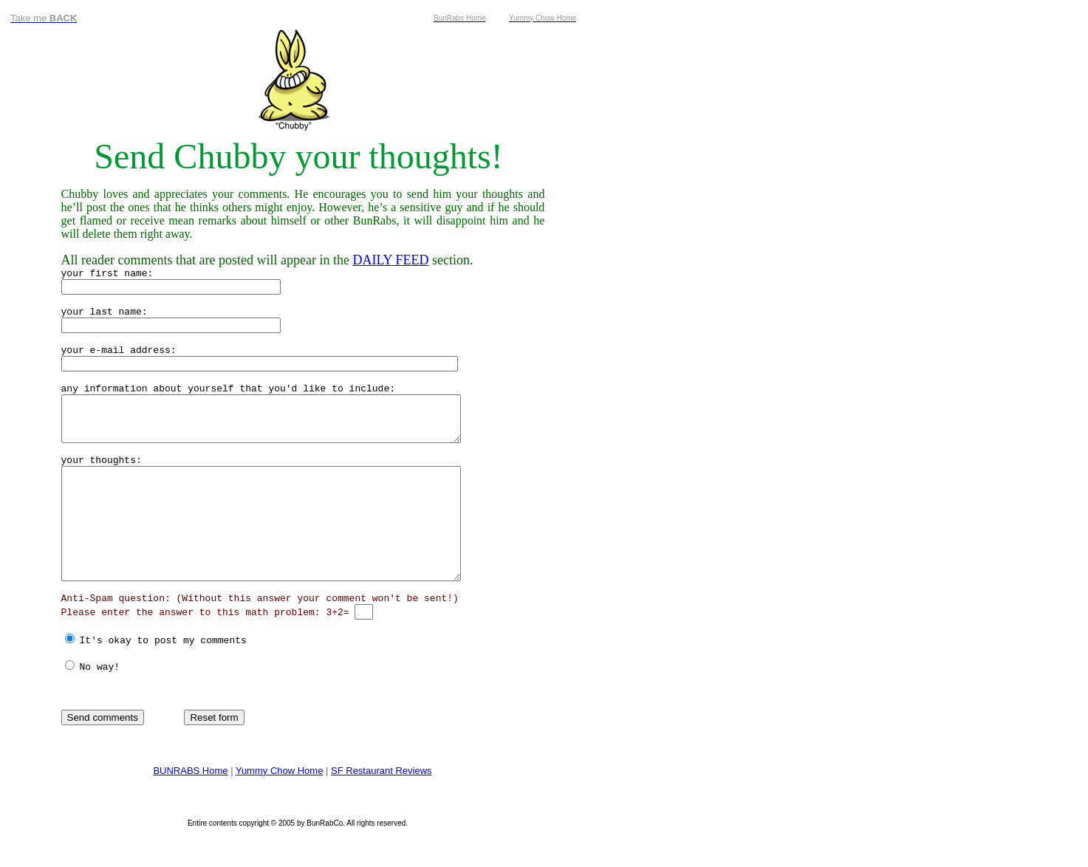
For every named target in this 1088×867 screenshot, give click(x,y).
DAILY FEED (390, 260)
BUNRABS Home (190, 801)
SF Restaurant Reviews (381, 801)
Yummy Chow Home (279, 801)
